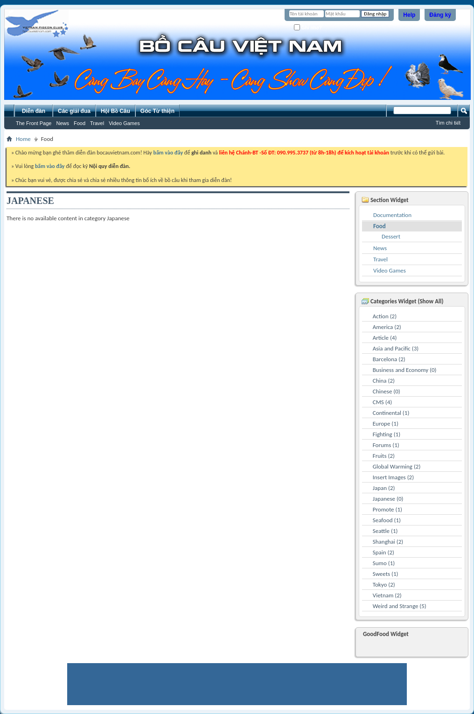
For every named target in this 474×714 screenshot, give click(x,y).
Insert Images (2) (393, 477)
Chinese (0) (386, 391)
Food (79, 123)
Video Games (124, 123)
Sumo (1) (384, 563)
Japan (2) (384, 487)
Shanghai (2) (388, 541)
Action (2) (385, 316)
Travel (97, 123)
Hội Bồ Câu (115, 111)
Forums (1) (386, 444)
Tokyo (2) (384, 584)
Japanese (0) (388, 498)
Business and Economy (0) (405, 369)
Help (409, 15)
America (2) (387, 326)
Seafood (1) (387, 520)
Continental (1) (391, 412)
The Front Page (33, 123)
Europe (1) (385, 423)
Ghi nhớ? (308, 27)
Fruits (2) (384, 455)
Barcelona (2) (389, 359)
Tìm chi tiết (448, 123)
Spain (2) (383, 552)
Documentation (392, 214)
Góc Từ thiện (157, 111)
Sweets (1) (385, 573)
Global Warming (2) (397, 466)
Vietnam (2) (387, 595)
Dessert (391, 236)
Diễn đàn (33, 111)
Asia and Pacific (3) (396, 348)
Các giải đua (74, 111)
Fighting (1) (386, 434)
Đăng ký (440, 15)
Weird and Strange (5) (399, 605)
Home (23, 138)
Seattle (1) (385, 530)
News (62, 123)
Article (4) (385, 337)
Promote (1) (387, 509)
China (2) (384, 380)
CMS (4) (382, 402)
